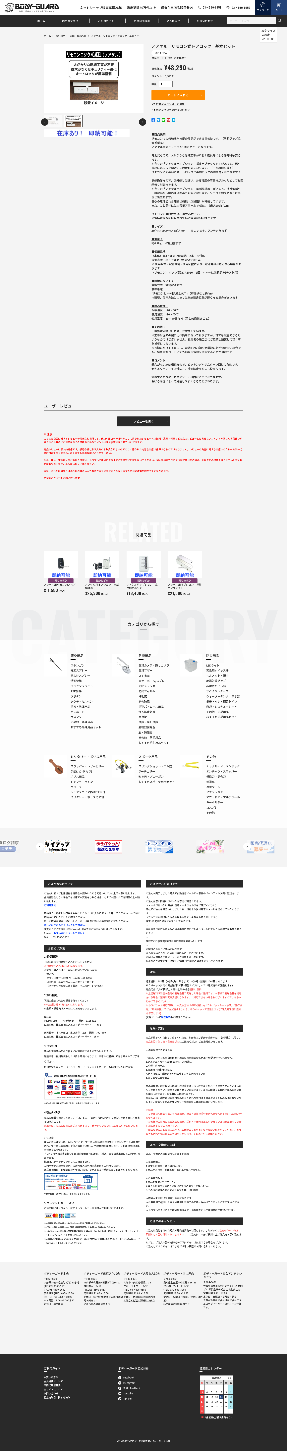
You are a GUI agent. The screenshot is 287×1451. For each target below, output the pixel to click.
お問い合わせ (205, 21)
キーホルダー (214, 802)
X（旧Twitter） (129, 1388)
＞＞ (230, 1377)
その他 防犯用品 (150, 737)
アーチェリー (147, 771)
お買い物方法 (51, 1377)
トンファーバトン (82, 782)
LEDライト (212, 665)
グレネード (78, 712)
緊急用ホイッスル (217, 670)
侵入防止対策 (147, 712)
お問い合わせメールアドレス (69, 933)
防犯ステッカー (148, 686)
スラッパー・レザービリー (87, 766)
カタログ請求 (142, 21)
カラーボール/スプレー (153, 681)
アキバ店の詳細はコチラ (97, 1304)
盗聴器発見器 (147, 727)
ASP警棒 (76, 691)
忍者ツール (213, 787)
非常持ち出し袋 (216, 686)
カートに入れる (178, 95)
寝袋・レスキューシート (221, 707)
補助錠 (143, 696)
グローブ (76, 787)
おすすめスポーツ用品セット (157, 782)
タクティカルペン (82, 701)
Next (142, 122)
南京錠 (143, 717)
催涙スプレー (79, 670)
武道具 (210, 782)
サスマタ (76, 717)
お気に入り (170, 104)
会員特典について (53, 1381)
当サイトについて (53, 1389)
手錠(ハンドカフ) (81, 771)
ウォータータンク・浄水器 (223, 696)
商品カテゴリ (70, 21)
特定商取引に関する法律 (57, 1397)
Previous (44, 122)
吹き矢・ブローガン (151, 777)
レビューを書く (143, 421)
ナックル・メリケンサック (223, 766)
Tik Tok (125, 1398)
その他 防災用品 (217, 712)
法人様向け (173, 21)
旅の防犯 (144, 701)
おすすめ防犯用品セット (154, 743)
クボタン (76, 696)
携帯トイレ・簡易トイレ (221, 701)
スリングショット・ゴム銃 (155, 766)
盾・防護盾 (145, 732)
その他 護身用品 (82, 722)
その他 (210, 813)
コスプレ (211, 807)
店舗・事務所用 (78, 35)
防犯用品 (60, 35)
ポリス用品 (78, 777)
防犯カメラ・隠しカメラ (154, 665)
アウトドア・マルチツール (223, 797)
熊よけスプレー (80, 675)
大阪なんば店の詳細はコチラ (139, 1300)
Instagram (127, 1382)
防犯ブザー (145, 670)
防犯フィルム (147, 691)
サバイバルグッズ (217, 691)
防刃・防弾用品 (80, 707)
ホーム (41, 21)
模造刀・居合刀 (216, 777)
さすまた (144, 675)
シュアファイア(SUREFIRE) (88, 792)
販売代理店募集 (52, 1385)
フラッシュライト (82, 686)
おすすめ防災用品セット (221, 717)
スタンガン (78, 665)
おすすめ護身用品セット (86, 727)
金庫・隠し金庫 (148, 722)
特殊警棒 (76, 681)
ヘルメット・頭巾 (217, 675)
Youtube (125, 1393)
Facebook (126, 1377)
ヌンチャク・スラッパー (221, 771)
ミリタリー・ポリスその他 (87, 797)
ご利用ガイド (106, 21)
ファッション (214, 792)
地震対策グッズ (216, 681)
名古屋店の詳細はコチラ (176, 1304)
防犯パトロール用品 (151, 707)
